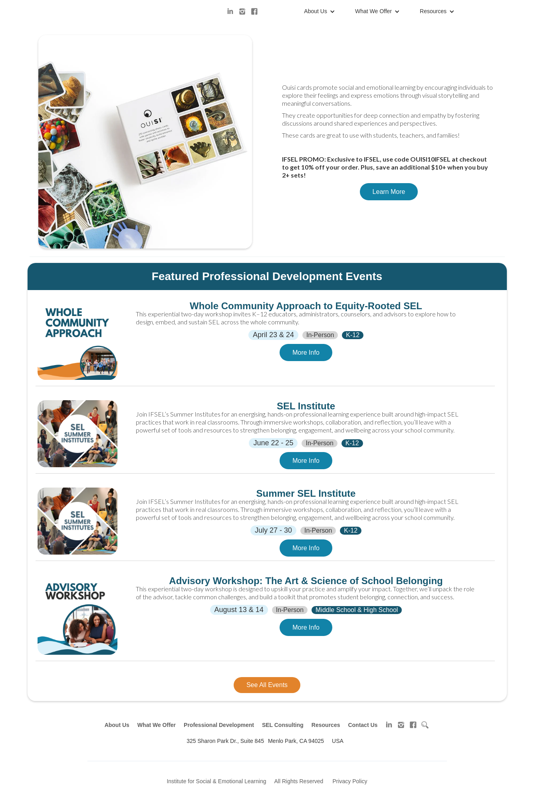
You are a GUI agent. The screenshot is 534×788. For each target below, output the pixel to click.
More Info (306, 352)
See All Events (267, 684)
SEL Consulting (283, 725)
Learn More (389, 191)
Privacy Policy (349, 781)
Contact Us (362, 725)
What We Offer (373, 11)
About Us (315, 11)
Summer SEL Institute (306, 494)
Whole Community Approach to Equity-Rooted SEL (306, 306)
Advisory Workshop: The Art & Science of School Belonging (306, 581)
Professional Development (219, 725)
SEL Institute (306, 406)
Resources (433, 11)
